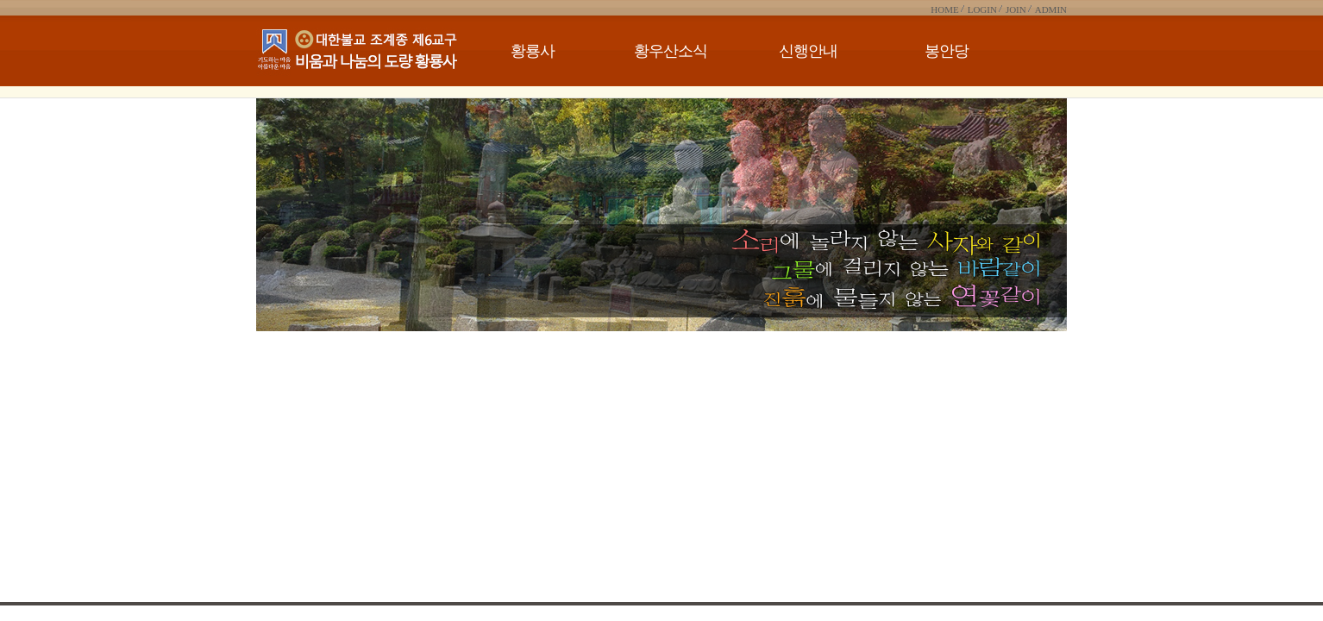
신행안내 (808, 51)
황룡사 (533, 51)
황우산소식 (670, 51)
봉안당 (947, 51)
